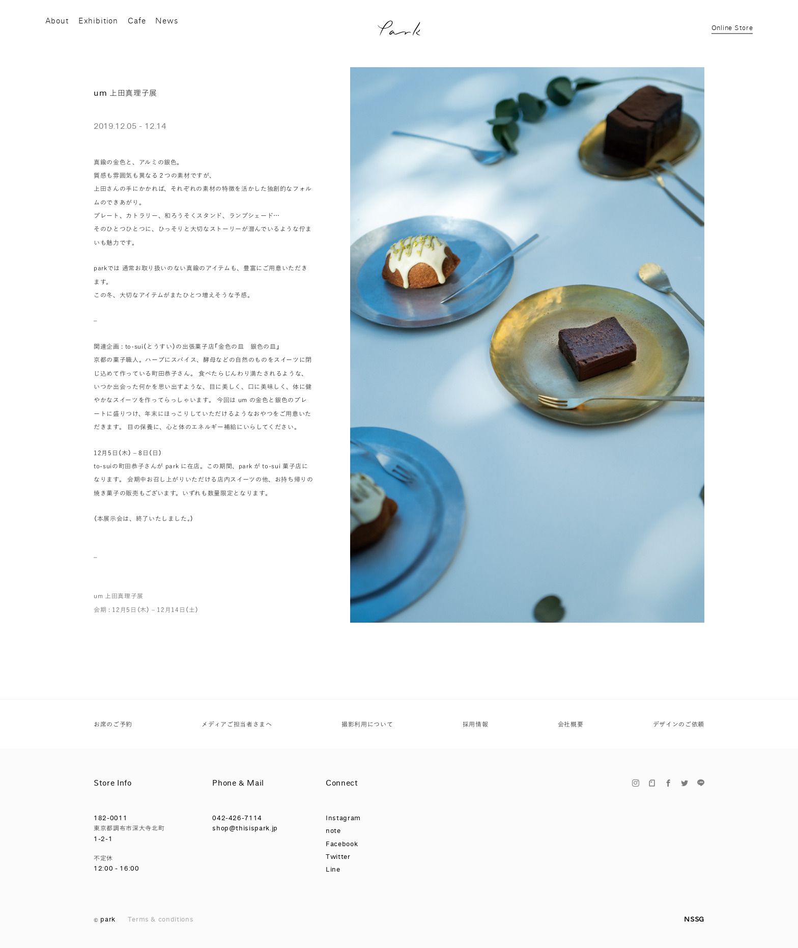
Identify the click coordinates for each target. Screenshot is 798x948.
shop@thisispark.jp (245, 828)
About (57, 33)
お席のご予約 (113, 724)
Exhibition (104, 33)
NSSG (694, 919)
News (184, 33)
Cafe (149, 33)
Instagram (343, 818)
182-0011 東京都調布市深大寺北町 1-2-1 (129, 828)
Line (333, 869)
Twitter (338, 856)
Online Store (731, 33)
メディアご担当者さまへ (237, 724)
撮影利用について (367, 724)
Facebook (342, 844)
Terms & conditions (161, 919)
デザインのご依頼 (678, 724)
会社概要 (571, 724)
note (333, 830)
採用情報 (476, 724)
